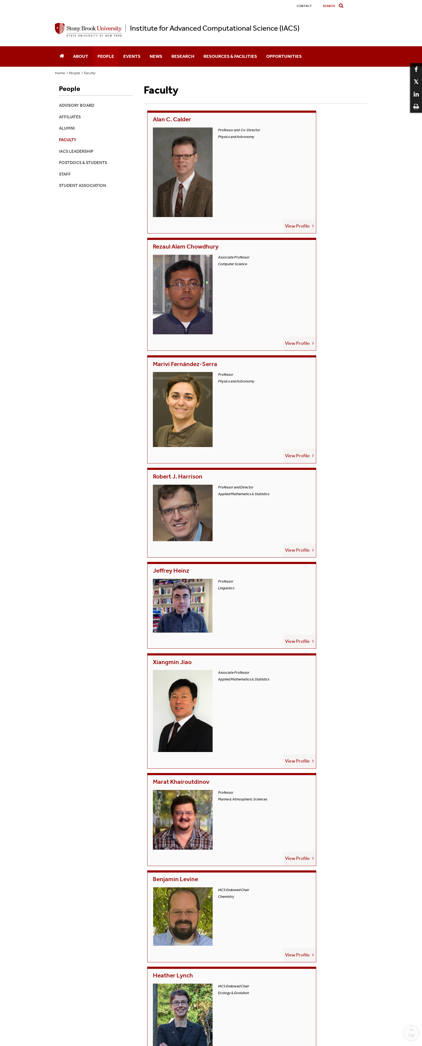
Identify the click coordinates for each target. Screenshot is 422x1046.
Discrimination (174, 898)
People (105, 56)
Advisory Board (76, 105)
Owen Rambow (286, 463)
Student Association (82, 185)
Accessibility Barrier (240, 898)
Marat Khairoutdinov (183, 387)
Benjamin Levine (288, 387)
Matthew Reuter (177, 553)
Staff (65, 174)
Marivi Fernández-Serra (187, 213)
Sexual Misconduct (205, 898)
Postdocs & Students (83, 162)
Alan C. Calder (173, 120)
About (80, 56)
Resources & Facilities (230, 56)
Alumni (67, 128)
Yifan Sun (166, 641)
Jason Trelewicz (287, 641)
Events (131, 56)
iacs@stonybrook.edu (211, 864)
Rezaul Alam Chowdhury (300, 120)
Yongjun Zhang (285, 723)
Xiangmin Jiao (284, 298)
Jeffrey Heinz (172, 298)
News (156, 56)
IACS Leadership (76, 151)
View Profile (234, 190)
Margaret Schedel (290, 553)
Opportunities (284, 56)
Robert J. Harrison (291, 213)
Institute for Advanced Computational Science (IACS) (215, 28)
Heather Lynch (174, 463)
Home (60, 73)
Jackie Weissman (177, 723)
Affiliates (70, 116)
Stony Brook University (218, 907)
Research (182, 56)
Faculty (90, 73)
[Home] (61, 56)
